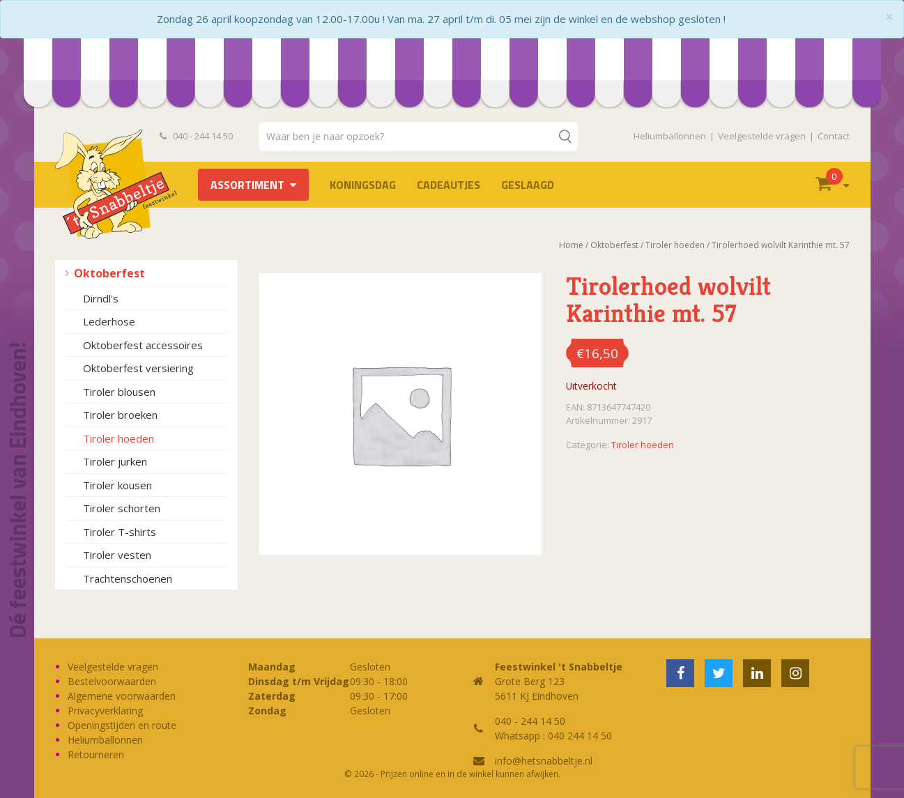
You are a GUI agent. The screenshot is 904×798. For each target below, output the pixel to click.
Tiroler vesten (117, 555)
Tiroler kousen (117, 485)
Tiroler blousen (119, 392)
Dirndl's (100, 298)
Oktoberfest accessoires (143, 345)
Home (571, 245)
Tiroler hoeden (118, 438)
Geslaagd (527, 184)
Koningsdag (363, 184)
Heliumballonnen (670, 136)
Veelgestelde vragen (762, 136)
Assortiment (247, 184)
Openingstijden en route (122, 725)
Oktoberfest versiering (138, 368)
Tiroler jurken (115, 461)
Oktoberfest (109, 273)
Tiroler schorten (121, 508)
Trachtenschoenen (127, 578)
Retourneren (96, 754)
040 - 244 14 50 (196, 136)
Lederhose (109, 321)
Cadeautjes (448, 184)
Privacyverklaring (105, 710)
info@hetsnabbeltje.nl (543, 760)
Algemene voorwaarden (122, 696)
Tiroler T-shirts (119, 532)
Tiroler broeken (120, 415)
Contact (834, 136)
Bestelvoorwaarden (112, 681)
